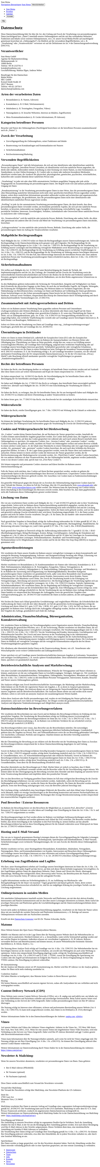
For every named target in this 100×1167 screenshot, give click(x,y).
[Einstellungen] (3, 21)
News (8, 1161)
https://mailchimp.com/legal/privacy (21, 1115)
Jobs (8, 1157)
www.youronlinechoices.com (24, 487)
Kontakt (10, 16)
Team (8, 1154)
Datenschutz (11, 1152)
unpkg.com (70, 1016)
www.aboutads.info (85, 485)
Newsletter (10, 1164)
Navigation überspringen (11, 4)
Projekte (9, 11)
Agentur (9, 14)
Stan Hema (26, 4)
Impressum (10, 1150)
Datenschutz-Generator (24, 919)
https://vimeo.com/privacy (11, 1050)
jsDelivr (79, 1016)
